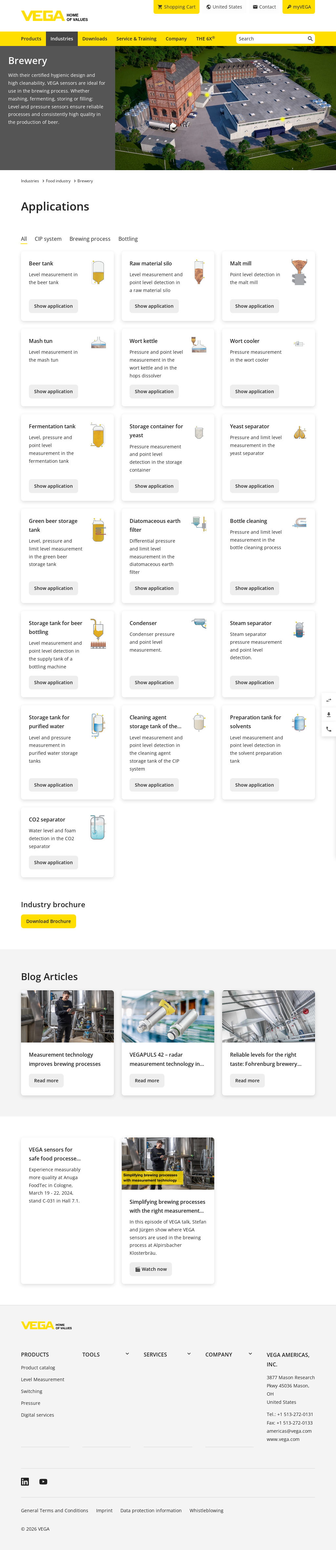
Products (31, 38)
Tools (91, 1354)
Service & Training (136, 38)
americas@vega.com (289, 1431)
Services (155, 1354)
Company (176, 38)
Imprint (104, 1510)
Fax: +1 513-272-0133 (290, 1423)
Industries (62, 38)
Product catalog (38, 1367)
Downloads (94, 38)
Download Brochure (48, 921)
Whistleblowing (206, 1510)
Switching (31, 1391)
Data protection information (151, 1510)
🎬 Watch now (151, 1269)
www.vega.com (283, 1439)
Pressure (30, 1403)
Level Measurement (42, 1379)
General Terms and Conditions (54, 1510)
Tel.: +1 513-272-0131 (290, 1414)
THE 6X (205, 38)
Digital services (37, 1415)
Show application (53, 306)
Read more (46, 1080)
